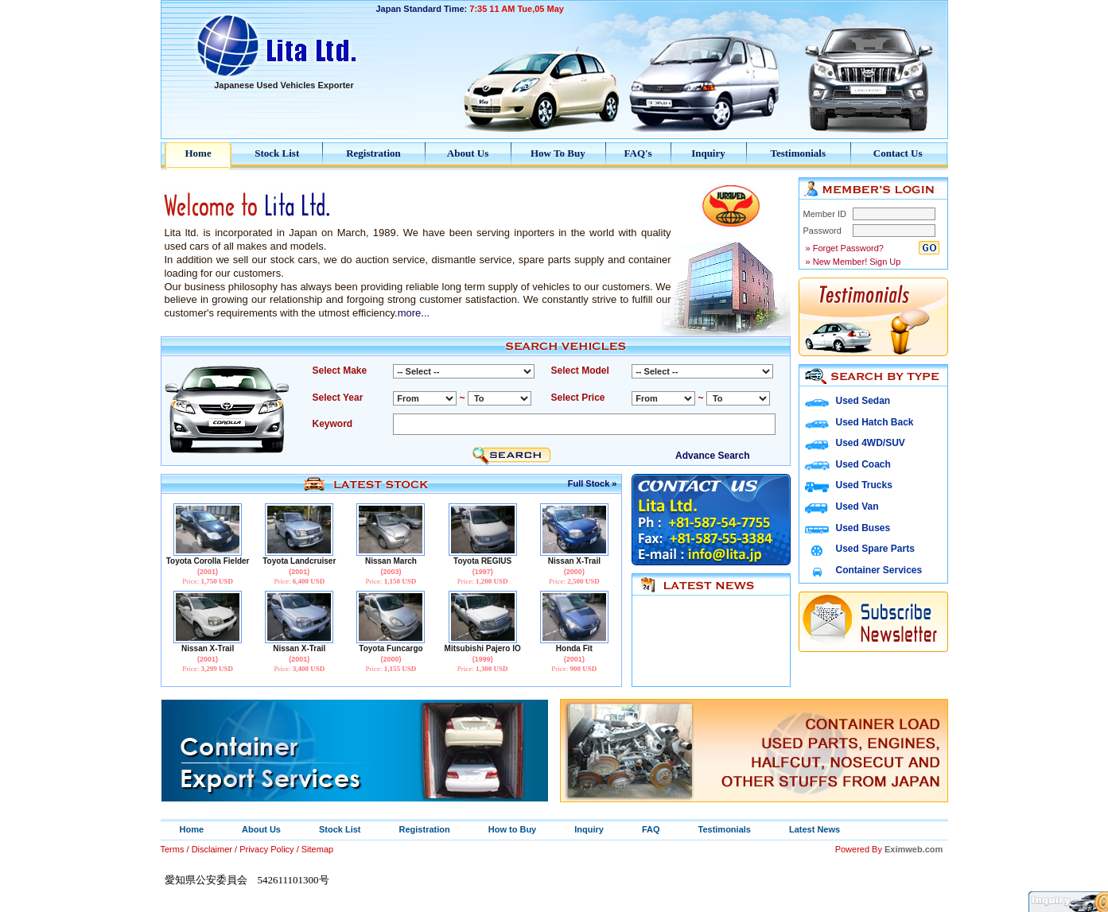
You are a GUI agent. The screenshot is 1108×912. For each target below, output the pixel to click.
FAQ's (638, 153)
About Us (467, 153)
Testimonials (798, 153)
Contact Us (898, 153)
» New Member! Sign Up (852, 261)
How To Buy (558, 153)
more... (414, 313)
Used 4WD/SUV (870, 442)
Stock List (277, 153)
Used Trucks (864, 485)
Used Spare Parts (875, 548)
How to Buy (512, 829)
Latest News (814, 829)
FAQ (651, 829)
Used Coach (863, 464)
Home (198, 153)
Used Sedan (863, 400)
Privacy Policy (266, 849)
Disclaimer (212, 849)
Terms (173, 849)
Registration (373, 153)
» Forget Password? (843, 248)
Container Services (879, 570)
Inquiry (708, 153)
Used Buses (863, 528)
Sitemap (317, 849)
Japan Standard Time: (470, 9)
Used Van (857, 506)
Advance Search (712, 455)
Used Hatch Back (875, 422)
